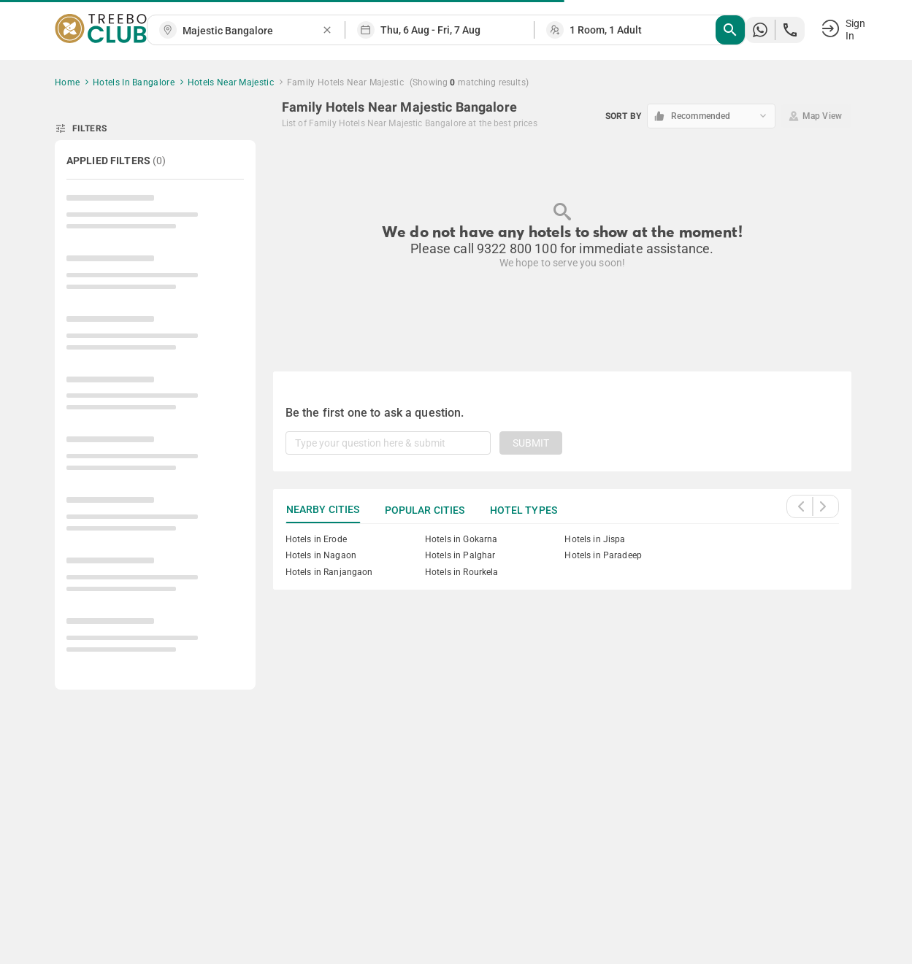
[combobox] (252, 31)
